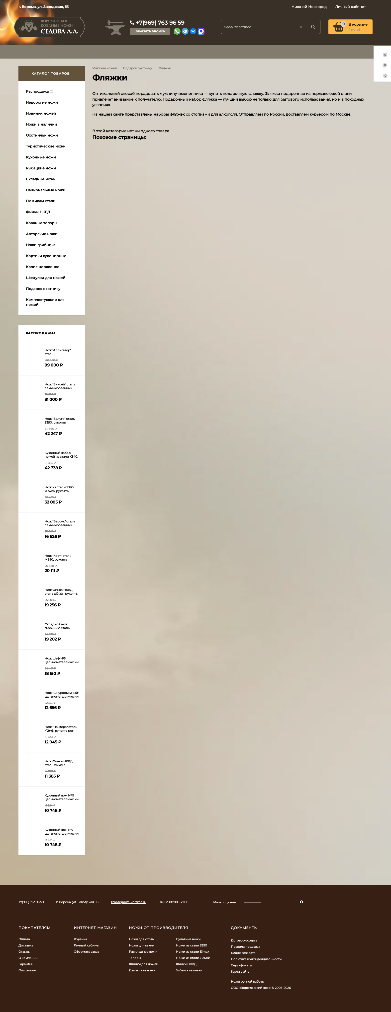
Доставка (25, 945)
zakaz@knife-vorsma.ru (128, 902)
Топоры (135, 958)
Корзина (80, 939)
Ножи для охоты (141, 939)
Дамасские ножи (142, 970)
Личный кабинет (86, 945)
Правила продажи (245, 946)
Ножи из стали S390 (191, 945)
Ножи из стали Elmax (192, 951)
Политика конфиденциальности (256, 959)
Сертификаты (241, 965)
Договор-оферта (244, 940)
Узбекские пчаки (189, 970)
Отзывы (24, 951)
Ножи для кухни (141, 945)
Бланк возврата (243, 953)
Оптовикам (27, 970)
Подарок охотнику (137, 68)
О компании (27, 958)
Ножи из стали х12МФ (193, 958)
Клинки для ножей (143, 964)
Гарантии (25, 964)
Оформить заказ (86, 951)
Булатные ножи (188, 939)
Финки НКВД (186, 964)
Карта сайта (240, 971)
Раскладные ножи (143, 951)
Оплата (24, 939)
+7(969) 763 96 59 (160, 22)
